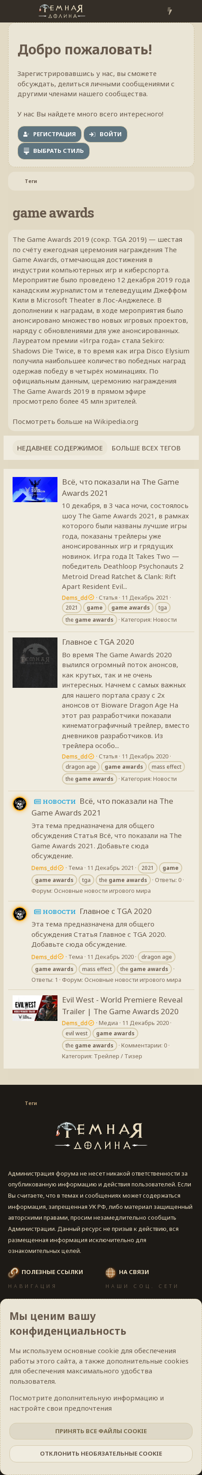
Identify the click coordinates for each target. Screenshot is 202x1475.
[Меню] (15, 11)
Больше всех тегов (146, 447)
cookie (108, 1350)
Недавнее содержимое (60, 447)
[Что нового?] (169, 11)
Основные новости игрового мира (102, 891)
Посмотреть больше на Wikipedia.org (75, 421)
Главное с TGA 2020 (98, 642)
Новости (165, 619)
